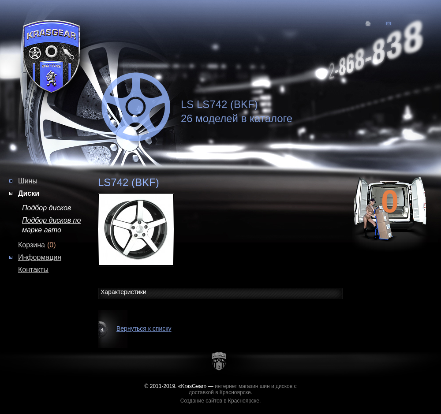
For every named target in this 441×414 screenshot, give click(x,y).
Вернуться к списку (144, 328)
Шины (27, 181)
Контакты (33, 269)
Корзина (31, 245)
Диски (28, 193)
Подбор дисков (46, 208)
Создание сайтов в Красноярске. (220, 401)
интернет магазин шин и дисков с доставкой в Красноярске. (243, 389)
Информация (39, 257)
